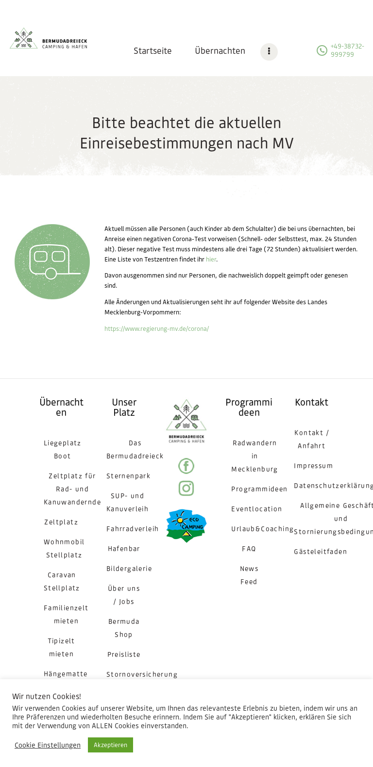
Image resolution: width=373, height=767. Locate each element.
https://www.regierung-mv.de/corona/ (156, 328)
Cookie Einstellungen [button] (48, 745)
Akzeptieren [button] (110, 745)
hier (211, 259)
